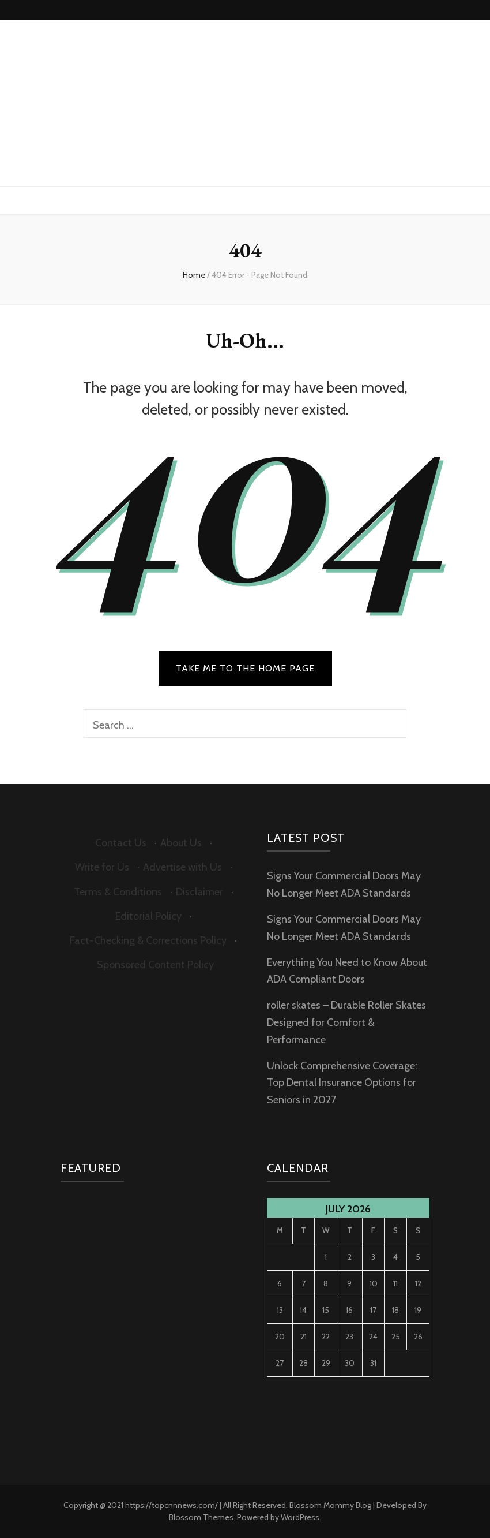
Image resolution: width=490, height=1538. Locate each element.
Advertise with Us (182, 867)
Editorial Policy (148, 916)
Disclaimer (199, 892)
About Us (181, 843)
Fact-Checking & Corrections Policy (148, 940)
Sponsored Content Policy (155, 964)
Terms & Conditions (118, 892)
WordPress (300, 1517)
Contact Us (120, 843)
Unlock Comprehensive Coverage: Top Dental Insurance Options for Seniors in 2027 (342, 1083)
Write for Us (102, 867)
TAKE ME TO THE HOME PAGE (245, 668)
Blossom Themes (201, 1517)
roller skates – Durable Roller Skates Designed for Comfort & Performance (346, 1022)
